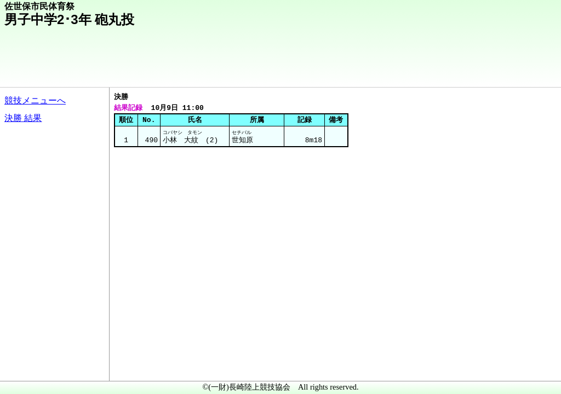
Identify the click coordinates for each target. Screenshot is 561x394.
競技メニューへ (35, 100)
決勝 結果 (23, 118)
